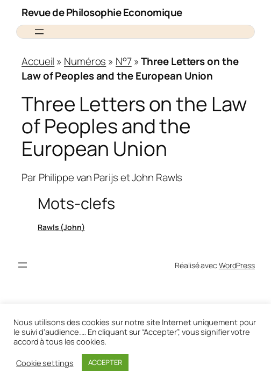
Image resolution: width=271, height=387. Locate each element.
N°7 (124, 61)
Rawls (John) (61, 227)
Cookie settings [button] (45, 363)
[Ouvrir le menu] (39, 31)
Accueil (38, 61)
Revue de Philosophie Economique (102, 12)
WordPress (237, 265)
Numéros (85, 61)
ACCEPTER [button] (105, 362)
